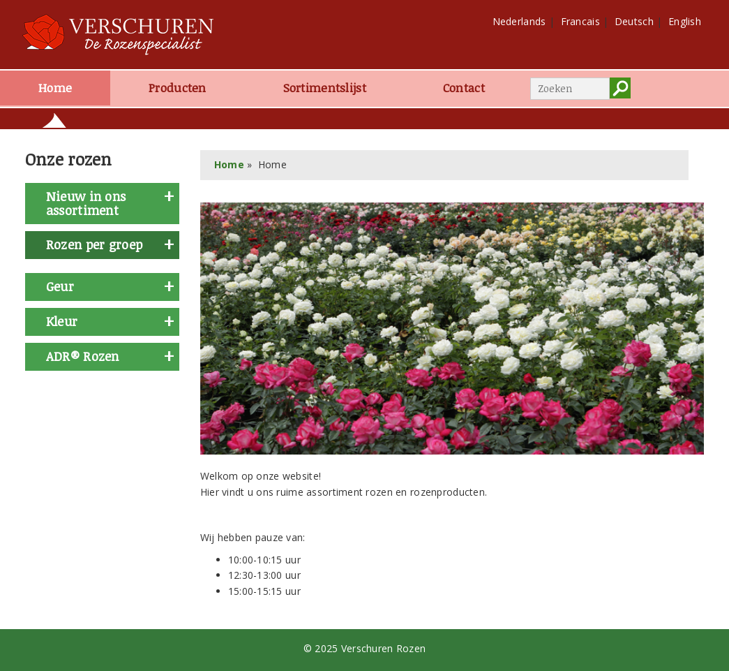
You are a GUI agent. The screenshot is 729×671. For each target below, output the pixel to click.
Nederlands (519, 21)
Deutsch (634, 21)
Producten (177, 88)
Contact (464, 88)
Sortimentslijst (324, 88)
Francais (580, 21)
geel (48, 388)
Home (55, 88)
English (684, 21)
